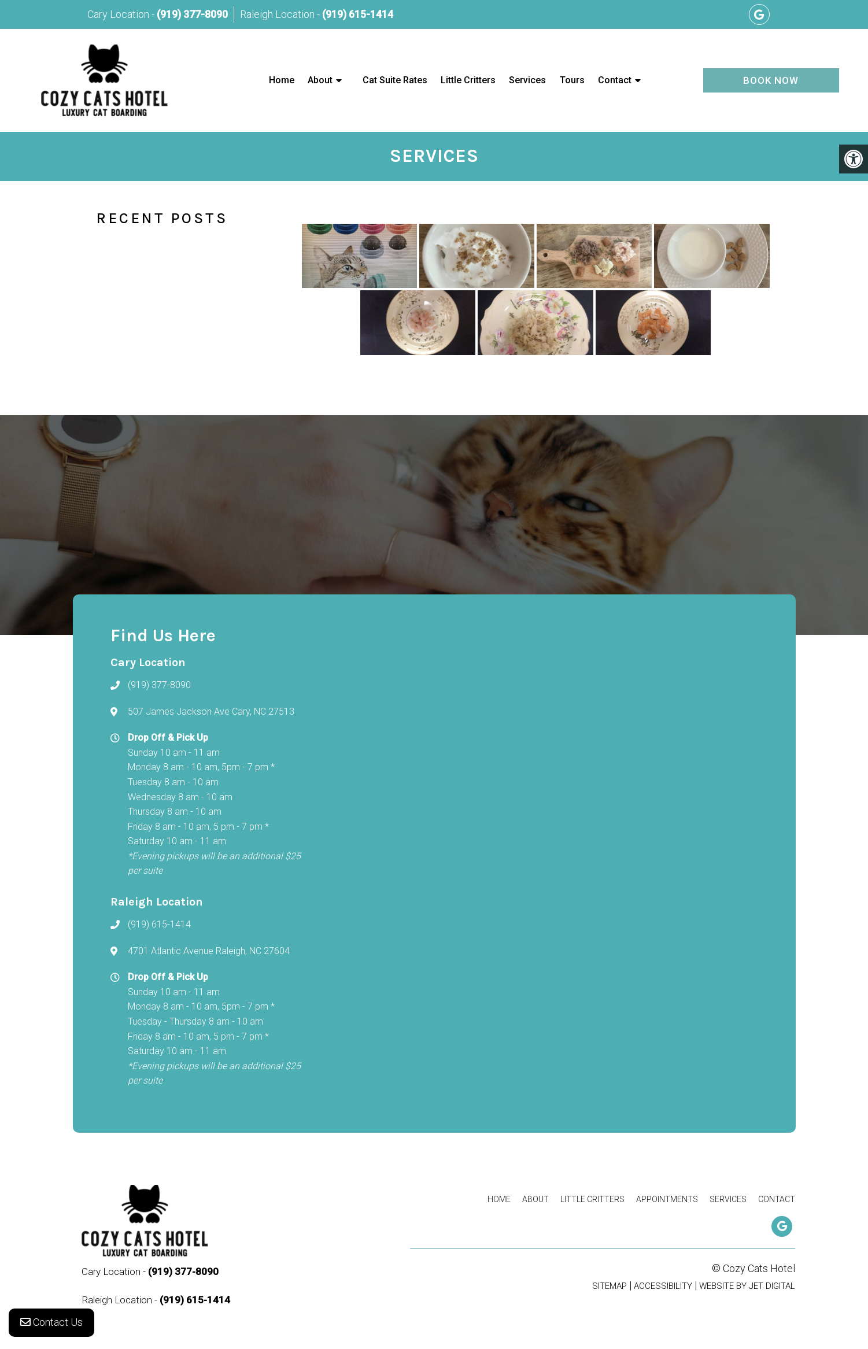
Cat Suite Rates (395, 80)
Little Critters (468, 80)
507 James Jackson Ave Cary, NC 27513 (211, 711)
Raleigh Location (278, 14)
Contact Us (51, 1326)
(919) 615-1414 (357, 14)
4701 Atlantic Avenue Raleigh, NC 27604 (209, 950)
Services (527, 80)
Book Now (771, 80)
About (320, 80)
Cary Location (119, 14)
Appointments (667, 1199)
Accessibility (663, 1286)
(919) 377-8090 (192, 14)
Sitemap (609, 1286)
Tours (572, 80)
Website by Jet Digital (747, 1286)
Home (281, 80)
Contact (614, 80)
